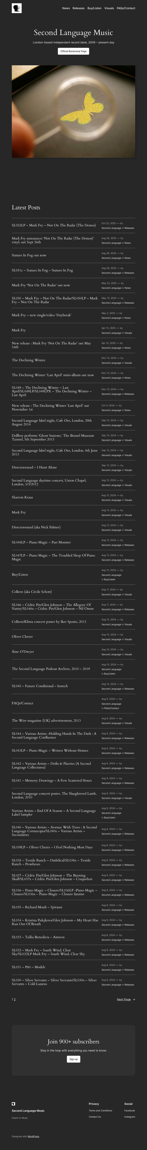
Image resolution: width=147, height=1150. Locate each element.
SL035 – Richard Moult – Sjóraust (37, 907)
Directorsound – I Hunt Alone (34, 467)
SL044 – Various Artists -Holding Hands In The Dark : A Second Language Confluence (54, 735)
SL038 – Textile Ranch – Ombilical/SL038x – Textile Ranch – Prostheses (51, 862)
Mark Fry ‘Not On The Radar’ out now (41, 285)
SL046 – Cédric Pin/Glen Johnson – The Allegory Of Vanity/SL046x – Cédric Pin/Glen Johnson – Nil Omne (53, 607)
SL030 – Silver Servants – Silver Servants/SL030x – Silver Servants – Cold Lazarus (54, 982)
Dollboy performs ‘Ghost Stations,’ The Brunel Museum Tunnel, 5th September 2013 (53, 437)
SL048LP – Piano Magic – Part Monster (41, 542)
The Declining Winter (28, 360)
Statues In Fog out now (29, 255)
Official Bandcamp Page (73, 51)
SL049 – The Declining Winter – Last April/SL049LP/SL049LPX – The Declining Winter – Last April (52, 391)
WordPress (33, 1136)
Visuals (128, 332)
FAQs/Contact (22, 703)
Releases (129, 228)
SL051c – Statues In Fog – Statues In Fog (42, 270)
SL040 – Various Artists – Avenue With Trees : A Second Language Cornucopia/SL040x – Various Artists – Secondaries (54, 831)
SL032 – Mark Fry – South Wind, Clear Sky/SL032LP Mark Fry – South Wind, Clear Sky (48, 952)
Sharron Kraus (22, 497)
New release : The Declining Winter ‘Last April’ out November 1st (50, 407)
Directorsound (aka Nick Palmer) (36, 527)
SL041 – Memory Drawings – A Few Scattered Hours (52, 781)
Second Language (111, 228)
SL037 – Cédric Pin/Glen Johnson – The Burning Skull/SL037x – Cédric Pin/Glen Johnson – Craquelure (52, 877)
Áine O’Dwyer (23, 652)
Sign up (73, 1059)
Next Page (126, 999)
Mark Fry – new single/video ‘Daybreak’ (41, 315)
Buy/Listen (20, 575)
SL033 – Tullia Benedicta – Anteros (38, 937)
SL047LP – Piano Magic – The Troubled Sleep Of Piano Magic (53, 557)
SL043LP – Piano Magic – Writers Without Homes (50, 751)
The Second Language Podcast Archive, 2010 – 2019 (51, 669)
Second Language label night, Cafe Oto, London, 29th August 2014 (52, 422)
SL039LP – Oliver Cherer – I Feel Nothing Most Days (52, 847)
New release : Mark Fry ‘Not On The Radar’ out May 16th (51, 345)
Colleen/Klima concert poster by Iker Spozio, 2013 (49, 622)
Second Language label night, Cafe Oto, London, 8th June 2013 (55, 452)
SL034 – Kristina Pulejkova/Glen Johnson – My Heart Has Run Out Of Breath (55, 922)
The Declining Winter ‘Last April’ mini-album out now (53, 375)
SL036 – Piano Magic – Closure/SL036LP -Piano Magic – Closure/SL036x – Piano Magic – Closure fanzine (54, 892)
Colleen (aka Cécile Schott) (32, 592)
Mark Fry (19, 330)
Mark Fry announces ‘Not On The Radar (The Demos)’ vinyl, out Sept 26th (53, 240)
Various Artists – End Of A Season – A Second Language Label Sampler (54, 813)
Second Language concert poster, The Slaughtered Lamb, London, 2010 (54, 795)
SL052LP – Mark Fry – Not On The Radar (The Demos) (54, 225)
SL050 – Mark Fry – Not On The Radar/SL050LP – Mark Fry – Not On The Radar (55, 300)
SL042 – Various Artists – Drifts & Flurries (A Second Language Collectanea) (51, 765)
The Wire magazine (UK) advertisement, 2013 (46, 721)
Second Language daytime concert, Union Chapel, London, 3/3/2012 (49, 482)
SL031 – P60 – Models (28, 967)
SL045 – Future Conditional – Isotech (40, 686)
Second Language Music (28, 1110)
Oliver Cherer (22, 637)
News (128, 242)
